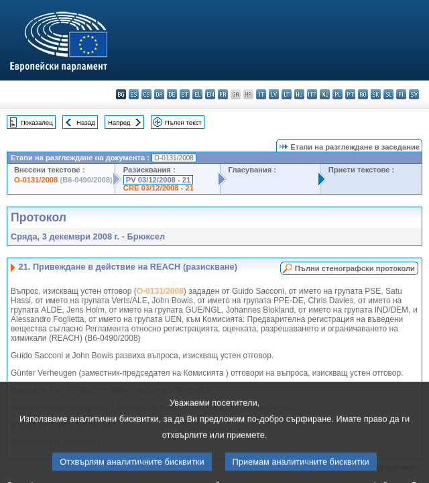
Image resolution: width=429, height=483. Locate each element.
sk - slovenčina (376, 94)
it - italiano (261, 94)
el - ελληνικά (197, 94)
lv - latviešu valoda (274, 94)
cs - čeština (146, 94)
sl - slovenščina (388, 94)
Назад (85, 122)
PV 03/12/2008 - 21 (158, 180)
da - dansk (159, 94)
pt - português (350, 94)
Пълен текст (183, 122)
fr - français (223, 94)
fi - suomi (401, 94)
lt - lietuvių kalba (287, 94)
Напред (119, 122)
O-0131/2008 (36, 180)
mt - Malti (312, 94)
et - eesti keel (185, 94)
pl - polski (337, 94)
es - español (134, 94)
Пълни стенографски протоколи (355, 268)
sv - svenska (414, 94)
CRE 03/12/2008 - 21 (158, 188)
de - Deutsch (172, 94)
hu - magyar (299, 94)
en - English (210, 94)
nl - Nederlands (325, 94)
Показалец (37, 122)
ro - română (363, 94)
